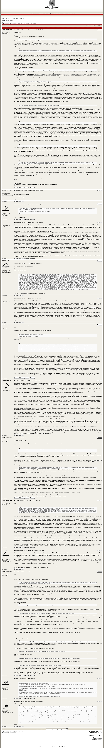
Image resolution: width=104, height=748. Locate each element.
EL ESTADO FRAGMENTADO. (13, 19)
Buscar (31, 13)
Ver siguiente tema (97, 25)
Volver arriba (4, 187)
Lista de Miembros (36, 13)
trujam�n (46, 746)
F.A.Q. (28, 13)
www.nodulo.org (52, 8)
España (34, 23)
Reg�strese (51, 13)
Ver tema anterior (89, 25)
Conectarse (74, 13)
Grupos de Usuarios (44, 13)
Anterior (7, 20)
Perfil (55, 13)
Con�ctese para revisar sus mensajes (64, 13)
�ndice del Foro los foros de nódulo (25, 23)
